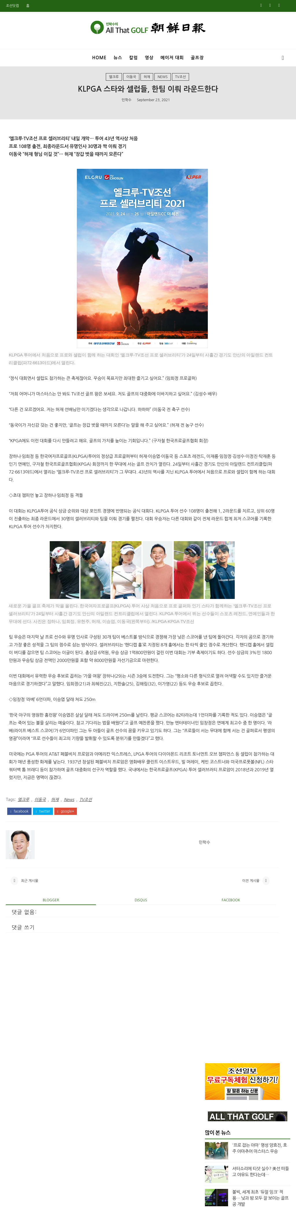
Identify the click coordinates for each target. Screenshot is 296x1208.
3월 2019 (213, 952)
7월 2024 (213, 539)
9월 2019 (213, 911)
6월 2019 (213, 931)
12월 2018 (215, 972)
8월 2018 (213, 1000)
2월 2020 (213, 876)
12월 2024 (215, 505)
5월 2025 (213, 470)
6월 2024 (213, 546)
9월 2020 (213, 828)
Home (99, 58)
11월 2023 (215, 594)
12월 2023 (215, 587)
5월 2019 (213, 938)
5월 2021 (213, 780)
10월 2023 (215, 601)
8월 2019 (213, 917)
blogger (38, 1020)
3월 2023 (213, 649)
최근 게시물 (29, 996)
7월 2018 (213, 1007)
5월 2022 (213, 704)
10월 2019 (215, 904)
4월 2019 (213, 945)
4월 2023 (213, 642)
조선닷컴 (12, 6)
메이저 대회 (172, 58)
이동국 (131, 84)
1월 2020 (213, 883)
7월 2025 (213, 456)
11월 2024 (215, 512)
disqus (101, 1020)
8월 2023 (213, 615)
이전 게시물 (171, 996)
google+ (65, 922)
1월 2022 (213, 732)
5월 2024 (213, 553)
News (163, 84)
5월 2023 (213, 635)
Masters (219, 369)
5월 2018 (213, 1021)
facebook (19, 922)
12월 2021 (215, 739)
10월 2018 (215, 986)
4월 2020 (213, 862)
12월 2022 (215, 670)
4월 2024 (213, 560)
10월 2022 (215, 684)
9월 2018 (213, 993)
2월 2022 (213, 725)
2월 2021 (213, 793)
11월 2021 (215, 745)
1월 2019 (213, 965)
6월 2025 (213, 463)
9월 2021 (213, 759)
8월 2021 (213, 766)
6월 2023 (213, 628)
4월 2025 (213, 477)
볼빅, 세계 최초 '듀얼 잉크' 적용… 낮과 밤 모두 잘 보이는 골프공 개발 (260, 274)
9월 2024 (213, 525)
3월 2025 (213, 484)
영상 (149, 58)
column (219, 417)
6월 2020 (213, 849)
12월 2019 (215, 890)
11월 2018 (215, 979)
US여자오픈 (222, 388)
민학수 (127, 110)
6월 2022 (213, 697)
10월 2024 (215, 519)
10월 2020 (215, 821)
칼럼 (133, 58)
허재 (147, 84)
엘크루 (114, 84)
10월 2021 (215, 752)
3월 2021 (213, 787)
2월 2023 (213, 656)
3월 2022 (213, 718)
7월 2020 (213, 842)
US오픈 (218, 398)
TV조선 (180, 84)
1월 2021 (213, 800)
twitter (43, 922)
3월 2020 (213, 869)
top (215, 427)
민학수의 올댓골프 (143, 1200)
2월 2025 (213, 491)
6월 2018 (213, 1014)
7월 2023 (213, 621)
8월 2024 (213, 532)
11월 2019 (215, 897)
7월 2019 (213, 924)
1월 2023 (213, 663)
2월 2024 (213, 573)
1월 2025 (213, 498)
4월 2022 (213, 711)
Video (217, 408)
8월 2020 (213, 835)
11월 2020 (215, 814)
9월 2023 (213, 608)
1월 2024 (213, 580)
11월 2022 (215, 677)
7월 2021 (213, 773)
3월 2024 (213, 567)
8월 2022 (213, 690)
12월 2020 (215, 807)
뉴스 (118, 58)
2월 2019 (213, 959)
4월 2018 (213, 1028)
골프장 (197, 58)
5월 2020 (213, 856)
